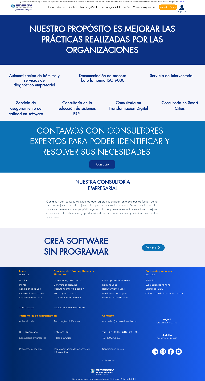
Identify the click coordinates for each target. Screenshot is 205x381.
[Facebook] (171, 351)
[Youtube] (179, 351)
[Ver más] (153, 247)
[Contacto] (102, 164)
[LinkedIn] (155, 351)
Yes (181, 2)
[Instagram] (163, 351)
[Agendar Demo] (168, 7)
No (184, 2)
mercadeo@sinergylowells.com (119, 321)
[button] (72, 7)
